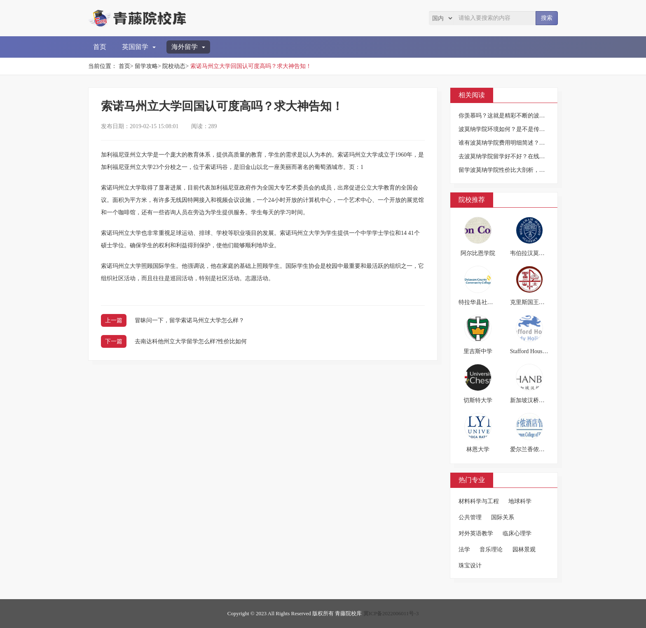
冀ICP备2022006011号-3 (391, 613)
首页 (99, 46)
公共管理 (470, 517)
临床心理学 (517, 533)
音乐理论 (491, 549)
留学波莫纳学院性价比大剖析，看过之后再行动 (519, 170)
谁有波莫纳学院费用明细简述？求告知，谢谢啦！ (522, 143)
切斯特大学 (477, 400)
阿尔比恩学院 (478, 253)
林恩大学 (477, 449)
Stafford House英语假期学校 (545, 351)
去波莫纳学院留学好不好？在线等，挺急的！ (516, 156)
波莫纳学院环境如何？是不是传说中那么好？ (516, 129)
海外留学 (188, 46)
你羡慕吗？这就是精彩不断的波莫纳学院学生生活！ (525, 115)
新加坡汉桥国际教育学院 (541, 400)
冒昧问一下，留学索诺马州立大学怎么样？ (189, 320)
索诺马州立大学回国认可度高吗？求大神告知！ (250, 66)
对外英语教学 (476, 533)
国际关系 (502, 517)
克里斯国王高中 (530, 302)
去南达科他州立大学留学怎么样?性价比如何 (191, 341)
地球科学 (519, 501)
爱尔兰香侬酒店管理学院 (541, 449)
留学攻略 (146, 66)
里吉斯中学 (477, 351)
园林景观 (524, 549)
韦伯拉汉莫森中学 (533, 253)
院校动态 (173, 66)
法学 (464, 549)
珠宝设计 (470, 565)
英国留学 (139, 46)
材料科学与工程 (479, 501)
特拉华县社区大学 (482, 302)
